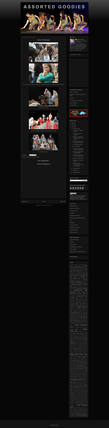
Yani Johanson (83, 416)
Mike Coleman (81, 357)
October (75, 170)
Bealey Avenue (78, 273)
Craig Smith (73, 311)
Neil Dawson (83, 359)
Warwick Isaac (84, 412)
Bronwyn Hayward (82, 278)
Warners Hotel (77, 412)
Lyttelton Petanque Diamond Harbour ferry (78, 351)
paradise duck (84, 373)
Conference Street (78, 310)
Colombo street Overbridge (75, 308)
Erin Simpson (83, 318)
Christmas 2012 (78, 302)
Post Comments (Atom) (46, 205)
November (75, 168)
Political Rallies (73, 102)
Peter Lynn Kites (81, 376)
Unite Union (83, 407)
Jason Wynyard (83, 336)
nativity (38, 157)
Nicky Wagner (80, 365)
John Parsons (77, 340)
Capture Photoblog (74, 239)
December (75, 128)
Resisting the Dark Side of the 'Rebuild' (78, 152)
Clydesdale (72, 307)
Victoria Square (82, 409)
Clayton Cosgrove (82, 306)
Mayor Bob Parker (77, 354)
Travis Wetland (76, 407)
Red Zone (73, 382)
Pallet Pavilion (77, 373)
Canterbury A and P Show (80, 280)
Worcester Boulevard (81, 414)
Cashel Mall (78, 283)
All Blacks (77, 267)
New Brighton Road (83, 360)
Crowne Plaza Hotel (83, 312)
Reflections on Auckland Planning (77, 251)
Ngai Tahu (84, 364)
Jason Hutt (76, 336)
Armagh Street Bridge (78, 269)
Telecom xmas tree (75, 401)
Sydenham (84, 398)
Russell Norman (77, 387)
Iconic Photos (73, 244)
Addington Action (74, 206)
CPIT (85, 310)
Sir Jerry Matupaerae (78, 392)
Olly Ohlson (77, 370)
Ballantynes (80, 272)
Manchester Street (73, 352)
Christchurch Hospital (74, 300)
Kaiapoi (71, 343)
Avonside (72, 213)
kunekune (77, 344)
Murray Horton (83, 358)
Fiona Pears (83, 322)
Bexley (84, 273)
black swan (83, 274)
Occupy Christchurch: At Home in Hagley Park (78, 155)
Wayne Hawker (74, 413)
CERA (85, 284)
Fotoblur (72, 242)
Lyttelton (76, 349)
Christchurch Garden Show (81, 299)
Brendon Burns (73, 275)
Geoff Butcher (80, 323)
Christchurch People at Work (76, 100)
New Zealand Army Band (82, 363)
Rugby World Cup (79, 386)
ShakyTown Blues (74, 230)
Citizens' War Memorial (80, 303)
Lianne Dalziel (82, 345)
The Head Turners (79, 402)
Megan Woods (73, 355)
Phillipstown (75, 378)
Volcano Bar (83, 411)
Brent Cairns (83, 275)
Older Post (62, 201)
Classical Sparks (73, 306)
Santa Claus (77, 390)
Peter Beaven (79, 375)
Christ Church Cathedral (81, 288)
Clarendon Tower (82, 305)
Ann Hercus (80, 268)
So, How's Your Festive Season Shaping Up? (78, 149)
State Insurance (73, 396)
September (75, 172)
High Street (80, 332)
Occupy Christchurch (78, 368)
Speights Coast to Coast (74, 395)
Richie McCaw (81, 384)
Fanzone (76, 321)
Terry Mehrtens (83, 401)
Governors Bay (76, 327)
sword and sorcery (77, 398)
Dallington (79, 313)
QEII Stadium (76, 381)
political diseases (83, 378)
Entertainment (73, 105)
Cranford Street (82, 311)
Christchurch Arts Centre (77, 291)
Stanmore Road (83, 395)
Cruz (71, 220)
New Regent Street (82, 362)
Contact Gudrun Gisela (75, 54)
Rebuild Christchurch (75, 227)
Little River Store (79, 346)
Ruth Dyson (84, 387)
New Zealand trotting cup (76, 364)
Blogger (57, 425)
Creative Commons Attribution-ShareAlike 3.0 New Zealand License (78, 198)
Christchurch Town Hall (81, 301)
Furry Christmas (76, 146)
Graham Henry (83, 327)
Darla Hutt (85, 313)
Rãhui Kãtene (83, 381)
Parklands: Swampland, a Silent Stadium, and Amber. (78, 138)
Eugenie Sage (73, 319)
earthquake (83, 317)
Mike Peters (72, 358)
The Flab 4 (72, 402)
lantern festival (83, 344)
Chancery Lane (82, 286)
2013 (73, 122)
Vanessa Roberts (83, 408)
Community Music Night (78, 158)
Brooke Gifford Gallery (75, 279)
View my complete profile (75, 50)
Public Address (73, 249)
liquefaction (72, 346)
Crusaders (73, 313)
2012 (73, 124)
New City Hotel (74, 362)
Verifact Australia (73, 409)
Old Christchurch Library (79, 369)
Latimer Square (73, 345)
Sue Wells (85, 396)
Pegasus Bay (72, 375)
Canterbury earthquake (75, 282)
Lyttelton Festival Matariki (80, 350)
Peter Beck (85, 375)
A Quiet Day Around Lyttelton (77, 134)
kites (72, 344)
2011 (73, 126)
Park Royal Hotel (75, 374)
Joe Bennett (83, 337)
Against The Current (74, 208)
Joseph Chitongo (78, 341)
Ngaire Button (72, 365)
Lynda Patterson (80, 347)
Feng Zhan (72, 322)
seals (82, 390)
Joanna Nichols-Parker (74, 337)
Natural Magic (76, 359)
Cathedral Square (76, 284)
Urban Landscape (74, 92)
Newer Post (25, 201)
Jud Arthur (84, 341)
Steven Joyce (79, 396)
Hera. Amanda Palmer (82, 331)
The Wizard (79, 403)
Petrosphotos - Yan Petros (76, 246)
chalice (74, 286)
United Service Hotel (74, 408)
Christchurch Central (75, 294)
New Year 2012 (73, 363)
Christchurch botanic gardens (78, 293)
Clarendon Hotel (73, 305)
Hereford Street (73, 332)
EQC (79, 318)
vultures (71, 412)
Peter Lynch (73, 376)
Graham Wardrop (74, 329)
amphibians (84, 267)
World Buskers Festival (74, 416)
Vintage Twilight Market (74, 411)
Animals (72, 98)
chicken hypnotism (82, 287)
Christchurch (27, 157)
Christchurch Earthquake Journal (77, 218)
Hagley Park (33, 157)
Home (43, 201)
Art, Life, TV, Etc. (74, 210)
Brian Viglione (73, 277)
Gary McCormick (73, 323)
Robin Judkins (79, 385)
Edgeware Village (73, 318)
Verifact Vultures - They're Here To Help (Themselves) (78, 164)
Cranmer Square (74, 312)
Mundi (77, 358)
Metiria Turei (80, 355)
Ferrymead (78, 322)
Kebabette (72, 222)
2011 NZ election (73, 264)
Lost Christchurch (74, 225)
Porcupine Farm (76, 380)
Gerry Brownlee (81, 325)
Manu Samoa (82, 352)
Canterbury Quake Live (75, 215)
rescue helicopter (82, 382)
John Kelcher (79, 338)
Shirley (82, 391)
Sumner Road (79, 397)
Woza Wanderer (73, 232)
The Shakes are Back (77, 144)
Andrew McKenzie (73, 268)
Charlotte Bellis (73, 287)
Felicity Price (83, 321)
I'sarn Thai (78, 335)
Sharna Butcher (76, 391)
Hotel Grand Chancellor (79, 333)
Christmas (72, 302)
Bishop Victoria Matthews (74, 274)
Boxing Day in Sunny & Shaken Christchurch (78, 142)
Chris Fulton (72, 288)
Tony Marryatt (82, 405)
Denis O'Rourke (73, 316)
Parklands (83, 374)
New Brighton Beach (74, 360)
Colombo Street (81, 307)
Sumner (73, 397)
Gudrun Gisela (80, 39)
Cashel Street (84, 283)
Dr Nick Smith (76, 317)
